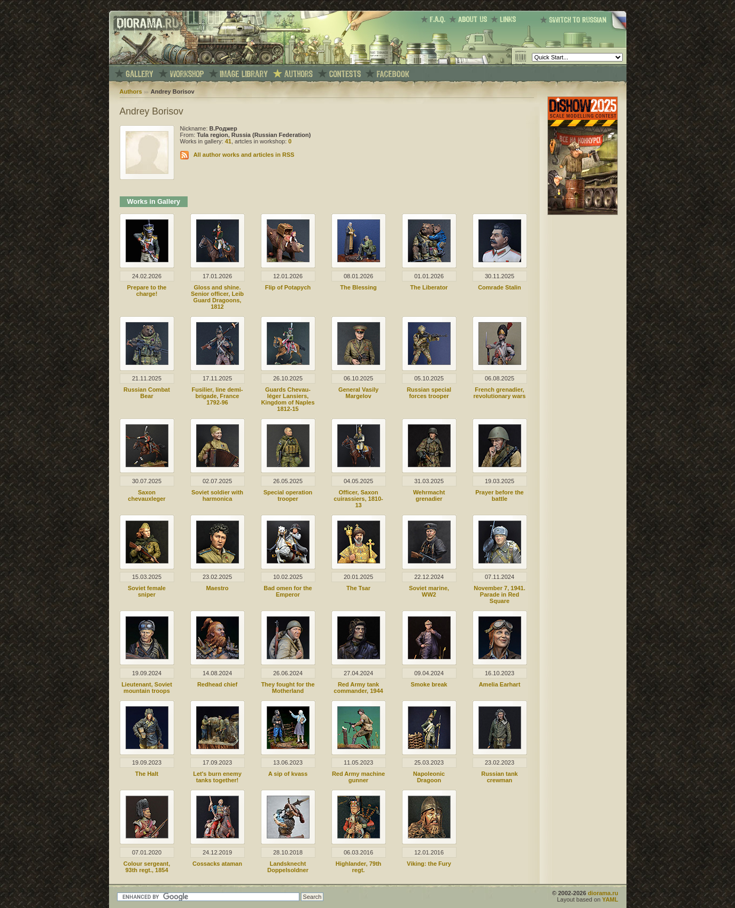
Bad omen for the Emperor (288, 591)
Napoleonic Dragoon (429, 776)
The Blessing (358, 287)
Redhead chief (217, 684)
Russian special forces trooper (429, 392)
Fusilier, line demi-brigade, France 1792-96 (217, 396)
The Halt (146, 773)
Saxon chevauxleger (146, 495)
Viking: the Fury (429, 863)
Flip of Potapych (288, 287)
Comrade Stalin (499, 287)
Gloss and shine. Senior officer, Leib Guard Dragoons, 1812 (217, 297)
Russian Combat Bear (146, 392)
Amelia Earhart (500, 684)
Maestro (217, 588)
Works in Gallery (154, 201)
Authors (131, 91)
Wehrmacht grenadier (429, 495)
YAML (610, 899)
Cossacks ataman (217, 863)
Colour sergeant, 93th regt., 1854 (146, 866)
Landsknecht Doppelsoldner (287, 866)
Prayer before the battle (499, 495)
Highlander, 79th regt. (359, 866)
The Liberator (428, 287)
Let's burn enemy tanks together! (217, 776)
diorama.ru (603, 893)
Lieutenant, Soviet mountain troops (146, 687)
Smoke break (429, 684)
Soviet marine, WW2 (429, 591)
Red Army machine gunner (358, 776)
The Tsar (358, 588)
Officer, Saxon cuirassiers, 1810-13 (358, 498)
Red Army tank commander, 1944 (358, 687)
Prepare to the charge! (147, 290)
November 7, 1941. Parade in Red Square (499, 594)
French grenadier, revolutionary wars (500, 392)
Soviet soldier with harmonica (217, 495)
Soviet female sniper (147, 591)
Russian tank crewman (499, 776)
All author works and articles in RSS (244, 154)
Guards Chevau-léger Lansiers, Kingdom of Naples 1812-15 (287, 399)
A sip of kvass (288, 773)
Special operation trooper (288, 495)
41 (228, 141)
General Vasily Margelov (358, 392)
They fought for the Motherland (287, 687)
